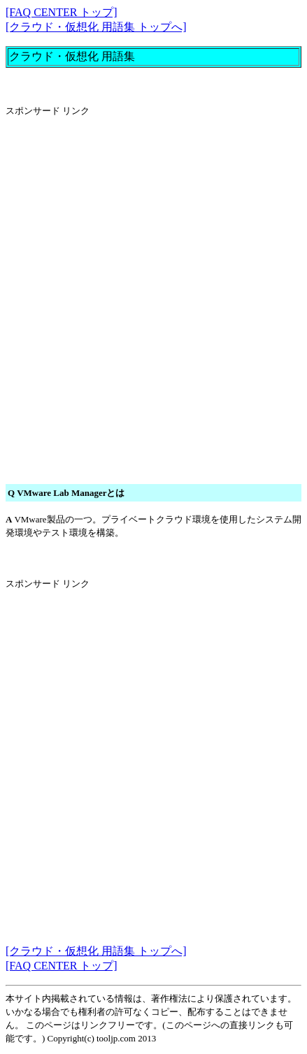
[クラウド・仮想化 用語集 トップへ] (96, 27)
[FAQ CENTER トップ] (61, 12)
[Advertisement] (153, 282)
